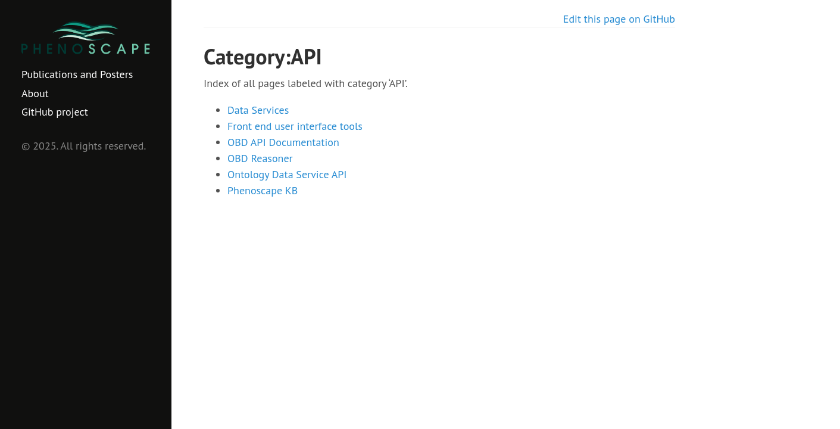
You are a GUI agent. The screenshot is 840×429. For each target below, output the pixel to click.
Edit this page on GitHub (619, 19)
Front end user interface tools (295, 126)
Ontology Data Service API (287, 174)
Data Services (258, 110)
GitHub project (54, 112)
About (35, 93)
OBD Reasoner (260, 158)
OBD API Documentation (283, 142)
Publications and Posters (77, 74)
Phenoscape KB (262, 190)
